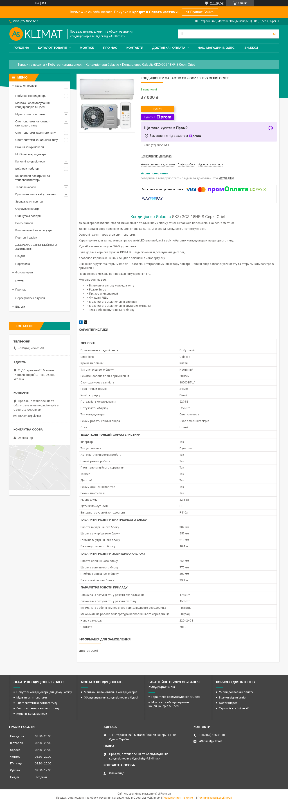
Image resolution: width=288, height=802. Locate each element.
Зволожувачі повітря (29, 201)
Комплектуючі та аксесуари (33, 230)
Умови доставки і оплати (236, 692)
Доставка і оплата (168, 48)
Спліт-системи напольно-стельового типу (32, 123)
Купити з (157, 117)
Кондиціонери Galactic (102, 64)
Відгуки (20, 306)
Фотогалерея (24, 272)
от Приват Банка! (200, 12)
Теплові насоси (25, 187)
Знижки (251, 48)
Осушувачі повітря (27, 208)
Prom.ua (165, 793)
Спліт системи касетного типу (36, 703)
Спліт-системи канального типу (36, 140)
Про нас (110, 48)
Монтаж (87, 48)
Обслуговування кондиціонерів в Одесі (111, 697)
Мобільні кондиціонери (30, 154)
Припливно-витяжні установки (35, 194)
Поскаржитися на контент (179, 797)
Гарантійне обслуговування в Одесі (175, 696)
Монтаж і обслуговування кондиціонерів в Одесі (32, 105)
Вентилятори (24, 223)
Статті (19, 281)
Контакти (134, 48)
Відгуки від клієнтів (232, 697)
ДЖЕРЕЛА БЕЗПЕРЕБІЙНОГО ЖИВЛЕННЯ (36, 246)
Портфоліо (22, 264)
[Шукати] (274, 33)
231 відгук (216, 3)
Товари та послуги (31, 64)
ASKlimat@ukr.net (29, 415)
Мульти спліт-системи (30, 114)
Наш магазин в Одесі (217, 48)
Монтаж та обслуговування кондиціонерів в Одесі (168, 704)
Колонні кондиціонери (30, 161)
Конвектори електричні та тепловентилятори (32, 178)
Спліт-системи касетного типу (35, 132)
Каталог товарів (52, 48)
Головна (21, 48)
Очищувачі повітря (28, 216)
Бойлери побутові (27, 168)
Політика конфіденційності (215, 797)
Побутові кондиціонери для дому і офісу (44, 692)
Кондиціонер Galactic (150, 216)
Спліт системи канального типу (37, 708)
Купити (157, 109)
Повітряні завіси (26, 237)
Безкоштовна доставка (156, 156)
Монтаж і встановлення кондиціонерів (110, 692)
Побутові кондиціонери (65, 64)
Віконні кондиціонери (29, 147)
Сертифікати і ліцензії (30, 298)
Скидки (20, 256)
